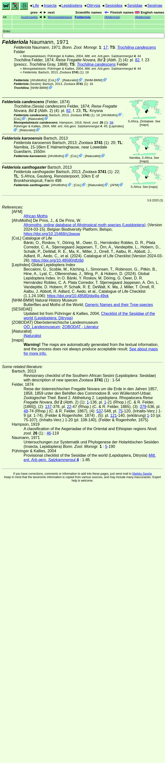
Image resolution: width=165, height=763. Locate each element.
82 (137, 60)
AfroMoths (38, 80)
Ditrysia (93, 5)
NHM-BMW (94, 80)
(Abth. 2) (89, 60)
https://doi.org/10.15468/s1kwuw (52, 234)
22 (69, 407)
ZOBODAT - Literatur (80, 327)
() (112, 17)
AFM (114, 185)
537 (99, 411)
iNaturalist (70, 80)
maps (144, 125)
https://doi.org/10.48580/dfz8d (57, 260)
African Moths (36, 216)
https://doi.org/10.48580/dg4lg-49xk (78, 296)
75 (120, 411)
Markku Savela (142, 473)
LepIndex (116, 126)
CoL (52, 80)
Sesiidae (134, 5)
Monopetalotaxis (60, 17)
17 (105, 47)
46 (48, 433)
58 (111, 122)
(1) (71, 72)
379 (143, 407)
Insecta (50, 5)
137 (48, 407)
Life (36, 5)
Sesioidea (113, 5)
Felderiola (82, 17)
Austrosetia (29, 17)
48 (26, 411)
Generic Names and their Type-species (119, 305)
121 (113, 415)
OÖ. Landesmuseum (42, 327)
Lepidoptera (71, 5)
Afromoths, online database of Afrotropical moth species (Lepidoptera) (84, 225)
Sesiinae (154, 5)
